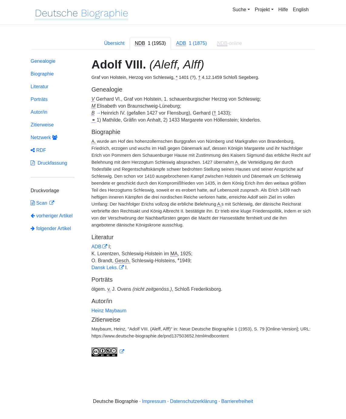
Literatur (39, 86)
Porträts (39, 99)
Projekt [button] (262, 9)
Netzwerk (44, 137)
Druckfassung (49, 163)
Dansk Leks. (104, 267)
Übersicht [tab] (114, 43)
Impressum (154, 401)
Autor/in (39, 112)
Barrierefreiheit (237, 401)
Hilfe (283, 9)
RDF (38, 150)
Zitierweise (42, 124)
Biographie (42, 73)
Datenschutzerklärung (193, 401)
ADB (96, 246)
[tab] (150, 43)
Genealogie (43, 61)
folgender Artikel (51, 228)
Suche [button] (239, 9)
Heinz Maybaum (109, 310)
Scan (39, 203)
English (301, 9)
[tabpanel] (173, 209)
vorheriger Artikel (52, 215)
